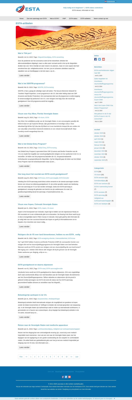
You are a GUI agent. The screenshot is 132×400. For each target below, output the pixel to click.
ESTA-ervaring (49, 87)
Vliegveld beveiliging (44, 57)
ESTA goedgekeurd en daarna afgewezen (35, 265)
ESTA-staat (42, 268)
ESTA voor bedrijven (101, 204)
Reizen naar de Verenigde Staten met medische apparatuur (43, 325)
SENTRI (40, 87)
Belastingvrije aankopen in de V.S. (32, 295)
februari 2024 (98, 145)
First (21, 357)
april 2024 (97, 139)
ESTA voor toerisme (100, 183)
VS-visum (41, 117)
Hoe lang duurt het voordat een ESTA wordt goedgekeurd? (43, 174)
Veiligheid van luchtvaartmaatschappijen (66, 329)
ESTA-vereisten (99, 192)
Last (76, 357)
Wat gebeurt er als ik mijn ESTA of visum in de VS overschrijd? (102, 116)
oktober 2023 (98, 157)
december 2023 (99, 151)
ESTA (47, 117)
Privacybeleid (79, 371)
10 (66, 357)
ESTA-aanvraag (99, 195)
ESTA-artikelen (86, 18)
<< (26, 357)
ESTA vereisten (99, 177)
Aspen (44, 208)
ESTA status (73, 18)
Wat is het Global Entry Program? (32, 144)
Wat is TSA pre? (25, 53)
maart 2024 (98, 142)
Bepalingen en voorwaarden (64, 371)
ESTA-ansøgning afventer (46, 238)
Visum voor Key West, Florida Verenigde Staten (38, 114)
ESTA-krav (71, 238)
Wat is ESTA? (54, 18)
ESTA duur (41, 178)
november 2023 (99, 154)
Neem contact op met (101, 18)
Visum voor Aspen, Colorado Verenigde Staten (37, 204)
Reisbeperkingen (54, 299)
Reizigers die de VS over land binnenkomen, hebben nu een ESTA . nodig (49, 235)
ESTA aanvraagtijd (52, 178)
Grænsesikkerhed (61, 238)
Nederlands (110, 1)
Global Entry (42, 148)
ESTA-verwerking (58, 57)
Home (21, 18)
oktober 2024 (98, 136)
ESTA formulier (64, 178)
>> (71, 357)
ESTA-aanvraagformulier (54, 268)
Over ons (51, 371)
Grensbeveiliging (99, 180)
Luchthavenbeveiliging (45, 329)
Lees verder (24, 75)
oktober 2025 (98, 133)
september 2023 (99, 160)
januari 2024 (98, 148)
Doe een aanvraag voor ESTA (37, 18)
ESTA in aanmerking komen (103, 186)
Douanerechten (43, 299)
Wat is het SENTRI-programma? (31, 83)
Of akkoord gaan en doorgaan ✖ (104, 398)
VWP (64, 18)
